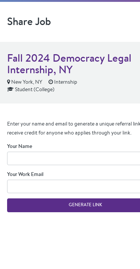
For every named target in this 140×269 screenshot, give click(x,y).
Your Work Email (25, 174)
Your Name (19, 146)
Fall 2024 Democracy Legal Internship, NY (69, 64)
